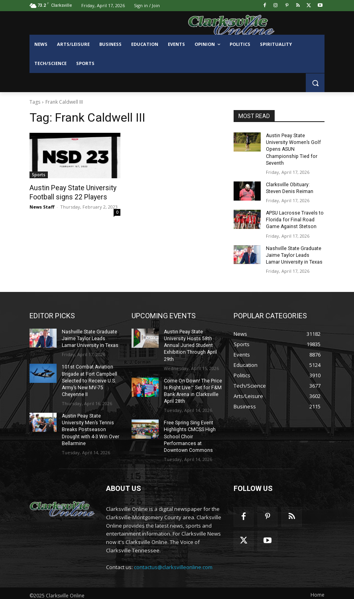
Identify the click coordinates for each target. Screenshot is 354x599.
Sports (38, 174)
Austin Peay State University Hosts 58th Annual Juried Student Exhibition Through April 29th (189, 343)
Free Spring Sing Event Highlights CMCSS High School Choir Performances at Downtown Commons (189, 433)
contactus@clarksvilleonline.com (173, 563)
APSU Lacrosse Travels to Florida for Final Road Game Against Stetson (294, 219)
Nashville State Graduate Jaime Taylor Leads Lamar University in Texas (295, 253)
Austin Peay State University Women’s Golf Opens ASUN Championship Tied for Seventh (292, 149)
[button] (315, 82)
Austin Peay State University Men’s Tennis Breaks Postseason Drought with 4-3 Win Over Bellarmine (90, 426)
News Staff (42, 206)
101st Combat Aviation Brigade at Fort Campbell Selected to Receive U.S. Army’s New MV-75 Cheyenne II (89, 378)
